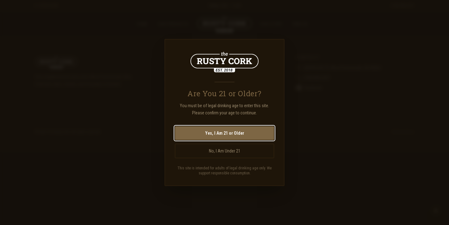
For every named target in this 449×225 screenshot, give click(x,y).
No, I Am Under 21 (224, 150)
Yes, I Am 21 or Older (224, 133)
